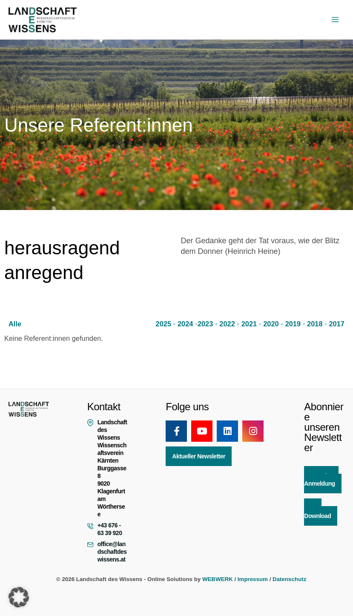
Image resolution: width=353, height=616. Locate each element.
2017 (337, 323)
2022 (227, 323)
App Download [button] (317, 512)
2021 (249, 323)
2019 (293, 323)
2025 (164, 323)
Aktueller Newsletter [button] (198, 456)
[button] (18, 597)
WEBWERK (217, 579)
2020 (271, 323)
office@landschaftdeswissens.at (112, 552)
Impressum (253, 579)
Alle (15, 323)
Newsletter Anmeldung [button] (321, 479)
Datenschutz (289, 579)
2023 (205, 323)
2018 (315, 323)
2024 (185, 323)
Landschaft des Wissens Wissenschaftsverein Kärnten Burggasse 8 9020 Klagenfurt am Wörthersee (112, 468)
